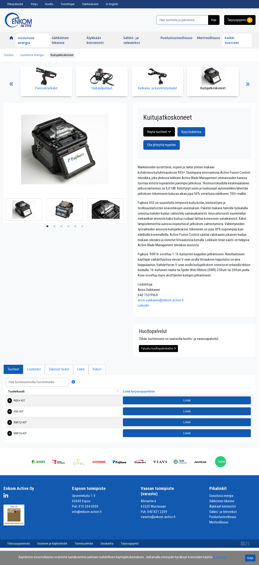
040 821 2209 (157, 514)
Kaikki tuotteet (232, 40)
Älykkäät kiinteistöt (95, 40)
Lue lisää (220, 557)
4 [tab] (68, 226)
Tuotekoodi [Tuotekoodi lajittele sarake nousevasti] (16, 396)
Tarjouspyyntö (239, 20)
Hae (213, 20)
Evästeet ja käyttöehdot (52, 545)
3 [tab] (61, 226)
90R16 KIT (14, 436)
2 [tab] (54, 226)
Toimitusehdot (84, 545)
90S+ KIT (14, 405)
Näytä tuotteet (159, 132)
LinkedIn (143, 305)
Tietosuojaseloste (18, 545)
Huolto (49, 4)
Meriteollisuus (208, 38)
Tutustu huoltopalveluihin (158, 348)
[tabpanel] (24, 209)
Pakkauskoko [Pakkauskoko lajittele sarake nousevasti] (183, 396)
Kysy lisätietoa (191, 132)
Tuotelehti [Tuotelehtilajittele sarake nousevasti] (207, 396)
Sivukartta (107, 545)
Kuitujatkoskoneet (62, 55)
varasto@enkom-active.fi (158, 519)
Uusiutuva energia (26, 40)
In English (112, 4)
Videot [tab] (97, 369)
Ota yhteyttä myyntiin (161, 145)
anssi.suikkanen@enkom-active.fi (161, 300)
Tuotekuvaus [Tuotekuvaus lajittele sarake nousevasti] (73, 396)
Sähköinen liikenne (60, 40)
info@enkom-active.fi (87, 514)
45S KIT (13, 415)
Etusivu (8, 55)
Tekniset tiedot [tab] (59, 369)
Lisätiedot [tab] (34, 369)
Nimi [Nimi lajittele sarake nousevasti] (44, 396)
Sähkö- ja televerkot (131, 40)
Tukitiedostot (90, 4)
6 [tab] (82, 226)
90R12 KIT (14, 425)
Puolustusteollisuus (176, 38)
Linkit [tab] (81, 369)
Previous (11, 84)
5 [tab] (75, 226)
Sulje (250, 558)
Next (247, 84)
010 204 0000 (88, 508)
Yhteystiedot (15, 4)
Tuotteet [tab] (13, 369)
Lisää (235, 405)
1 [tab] (47, 226)
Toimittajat (68, 4)
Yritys (34, 4)
